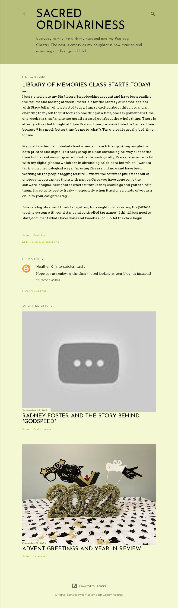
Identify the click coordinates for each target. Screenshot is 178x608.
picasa (36, 242)
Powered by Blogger (89, 586)
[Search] (153, 12)
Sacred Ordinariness (80, 20)
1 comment (40, 556)
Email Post (40, 235)
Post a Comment (35, 290)
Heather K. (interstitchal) (56, 266)
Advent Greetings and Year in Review (81, 549)
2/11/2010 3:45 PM (48, 280)
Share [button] (26, 235)
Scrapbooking (50, 242)
